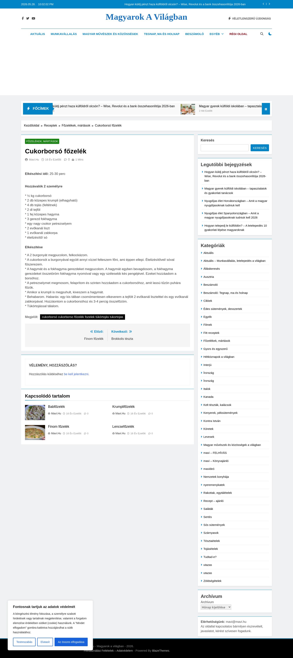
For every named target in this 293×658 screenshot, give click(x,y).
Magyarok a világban (146, 17)
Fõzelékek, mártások (40, 141)
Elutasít (45, 642)
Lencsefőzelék (123, 427)
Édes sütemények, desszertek (222, 308)
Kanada (208, 396)
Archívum (207, 602)
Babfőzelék (56, 407)
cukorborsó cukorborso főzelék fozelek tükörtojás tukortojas (82, 317)
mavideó (208, 468)
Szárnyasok (210, 532)
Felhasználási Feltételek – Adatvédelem (108, 650)
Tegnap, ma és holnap (161, 34)
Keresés (207, 140)
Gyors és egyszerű (215, 348)
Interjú (207, 364)
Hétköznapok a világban (218, 356)
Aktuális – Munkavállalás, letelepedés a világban (234, 260)
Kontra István (211, 421)
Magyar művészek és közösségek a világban (232, 444)
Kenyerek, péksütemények (220, 412)
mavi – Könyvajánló (216, 460)
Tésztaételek (211, 540)
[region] (50, 625)
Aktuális (37, 34)
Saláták (208, 508)
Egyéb (215, 34)
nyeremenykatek (214, 484)
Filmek (207, 324)
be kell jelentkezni (76, 374)
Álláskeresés (211, 268)
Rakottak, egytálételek (217, 492)
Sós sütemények (214, 524)
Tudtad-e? (210, 557)
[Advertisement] (146, 68)
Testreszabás (24, 642)
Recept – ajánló (213, 500)
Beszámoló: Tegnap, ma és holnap (225, 292)
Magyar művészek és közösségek (110, 34)
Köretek (208, 428)
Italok (206, 388)
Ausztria (208, 276)
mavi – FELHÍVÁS (215, 452)
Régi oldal (239, 34)
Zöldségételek (212, 580)
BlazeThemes (160, 650)
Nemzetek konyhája (216, 476)
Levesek (208, 436)
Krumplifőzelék (123, 407)
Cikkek (207, 300)
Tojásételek (210, 548)
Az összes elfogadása (71, 642)
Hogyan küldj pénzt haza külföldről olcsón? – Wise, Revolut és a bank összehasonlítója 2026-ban (184, 4)
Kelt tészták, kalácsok (217, 404)
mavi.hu (34, 160)
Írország (208, 372)
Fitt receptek (211, 332)
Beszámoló (194, 34)
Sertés (207, 517)
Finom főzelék (58, 427)
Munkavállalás (64, 34)
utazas (207, 564)
